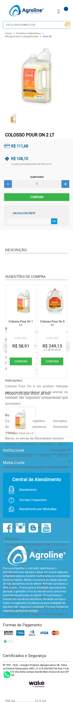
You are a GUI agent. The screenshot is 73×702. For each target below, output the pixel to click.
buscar (66, 24)
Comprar (36, 197)
